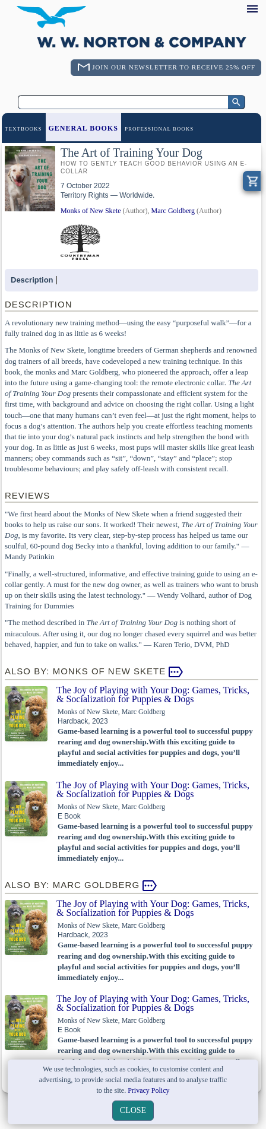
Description (32, 279)
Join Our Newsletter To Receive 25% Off (173, 67)
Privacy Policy (148, 1090)
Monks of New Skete (91, 211)
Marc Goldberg (173, 211)
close (133, 1110)
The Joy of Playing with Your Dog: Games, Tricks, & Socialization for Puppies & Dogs (152, 694)
